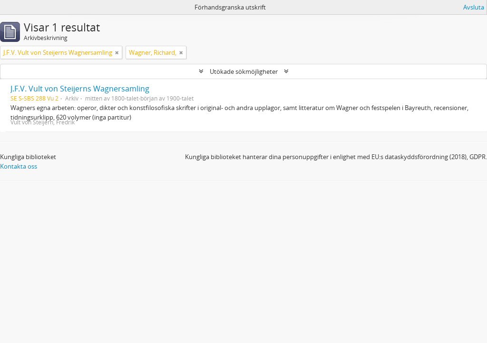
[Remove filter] (117, 52)
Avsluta (473, 7)
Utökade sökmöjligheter (243, 71)
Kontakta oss (18, 166)
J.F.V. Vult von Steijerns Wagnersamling (79, 88)
